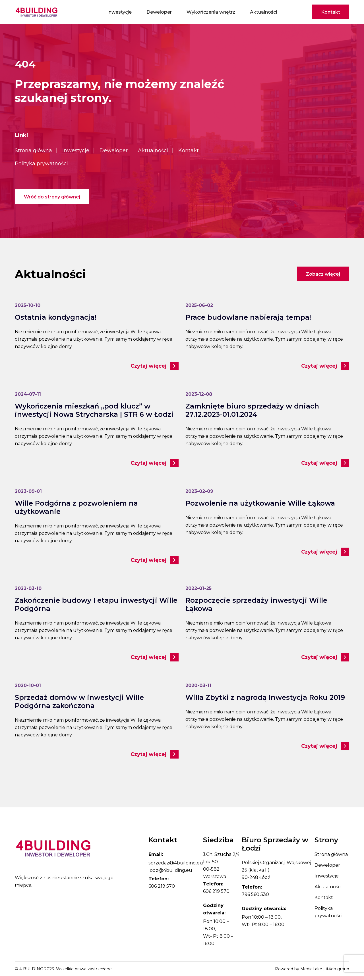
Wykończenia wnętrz (211, 12)
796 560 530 (255, 894)
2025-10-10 (27, 305)
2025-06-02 (199, 305)
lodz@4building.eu (170, 870)
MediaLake (311, 968)
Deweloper (159, 12)
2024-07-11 (28, 394)
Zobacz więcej (323, 274)
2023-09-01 (28, 491)
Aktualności (263, 12)
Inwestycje (119, 12)
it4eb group (337, 968)
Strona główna (33, 150)
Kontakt (330, 12)
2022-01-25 (198, 588)
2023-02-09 (199, 491)
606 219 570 (161, 886)
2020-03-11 (198, 685)
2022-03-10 (28, 588)
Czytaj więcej (155, 366)
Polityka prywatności (41, 163)
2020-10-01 (28, 685)
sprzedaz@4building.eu (175, 863)
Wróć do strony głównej (52, 197)
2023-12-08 (198, 394)
